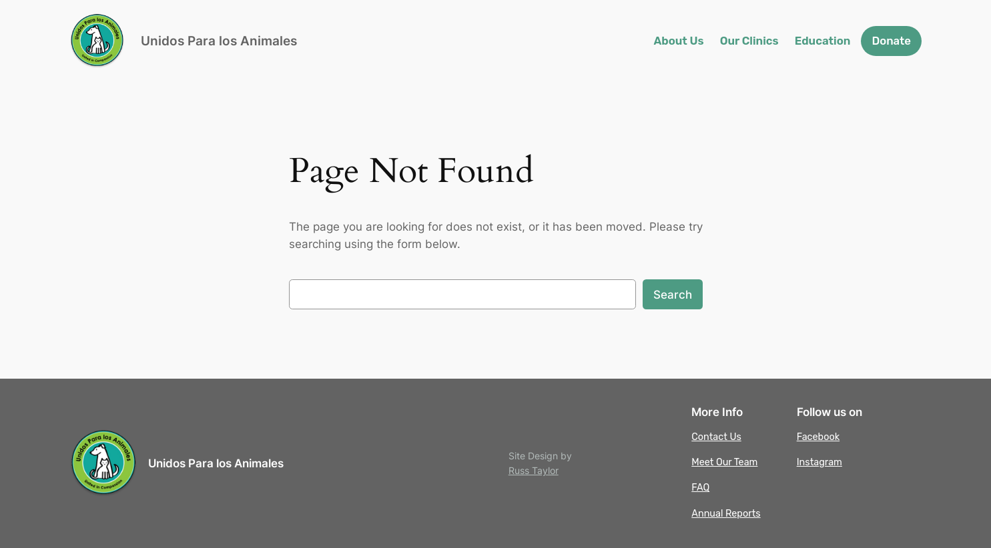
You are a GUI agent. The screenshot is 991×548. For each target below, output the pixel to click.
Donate (891, 40)
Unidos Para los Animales (219, 41)
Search (672, 294)
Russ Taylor (534, 470)
